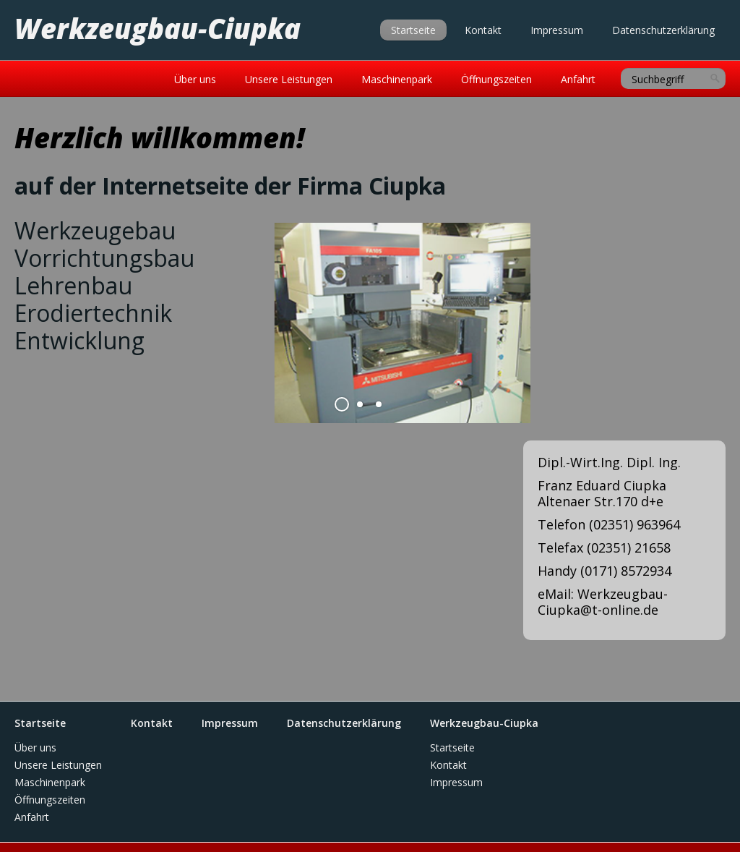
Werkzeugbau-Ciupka (157, 28)
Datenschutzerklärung (663, 30)
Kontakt (483, 30)
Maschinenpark (396, 79)
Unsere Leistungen (288, 79)
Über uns (195, 79)
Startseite (413, 30)
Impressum (556, 30)
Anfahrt (578, 79)
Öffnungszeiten (496, 79)
